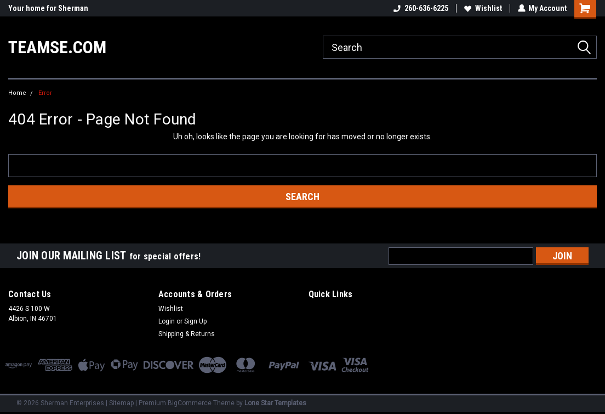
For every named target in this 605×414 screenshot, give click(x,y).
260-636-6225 (420, 8)
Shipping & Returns (186, 334)
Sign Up (195, 321)
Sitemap (121, 403)
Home (17, 93)
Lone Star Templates (275, 403)
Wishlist (482, 8)
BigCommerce (190, 403)
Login (166, 321)
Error (45, 93)
